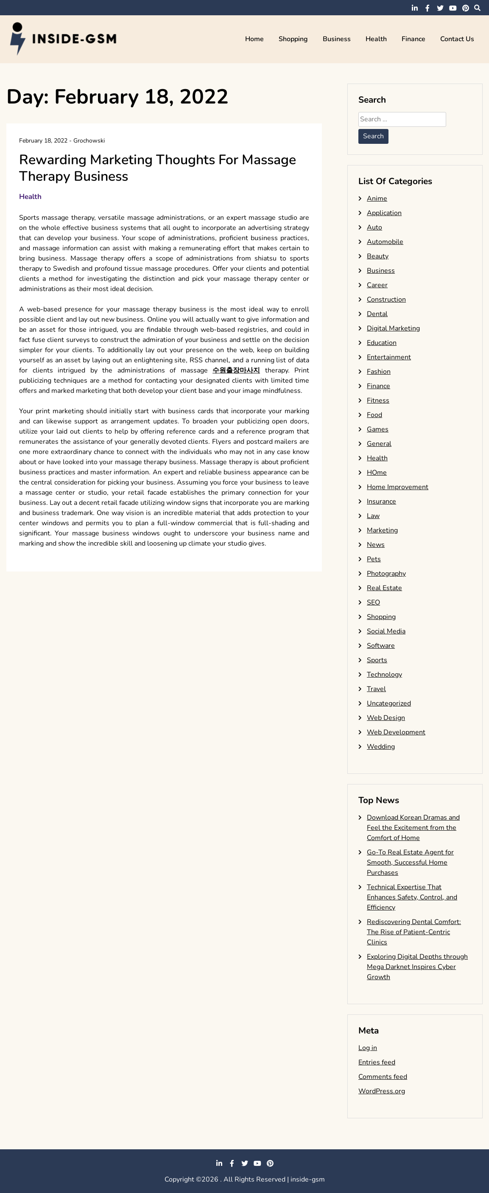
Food (374, 415)
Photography (386, 573)
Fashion (379, 371)
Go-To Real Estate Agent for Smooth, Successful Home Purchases (410, 862)
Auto (374, 227)
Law (373, 516)
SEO (373, 602)
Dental (377, 314)
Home (254, 39)
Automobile (385, 241)
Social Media (386, 631)
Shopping (293, 39)
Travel (376, 689)
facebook (427, 8)
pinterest (465, 8)
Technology (384, 674)
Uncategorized (389, 703)
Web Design (386, 718)
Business (337, 39)
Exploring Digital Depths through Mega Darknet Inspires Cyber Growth (417, 967)
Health (376, 39)
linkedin (415, 8)
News (376, 544)
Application (384, 213)
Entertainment (389, 357)
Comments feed (382, 1076)
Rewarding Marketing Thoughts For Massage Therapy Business (157, 168)
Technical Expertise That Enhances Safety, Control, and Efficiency (412, 897)
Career (377, 285)
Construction (386, 299)
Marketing (382, 530)
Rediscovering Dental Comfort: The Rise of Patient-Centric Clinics (414, 932)
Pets (374, 559)
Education (382, 342)
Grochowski (89, 141)
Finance (413, 39)
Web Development (396, 732)
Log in (367, 1048)
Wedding (381, 746)
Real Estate (384, 588)
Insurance (381, 501)
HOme (377, 472)
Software (381, 645)
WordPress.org (381, 1091)
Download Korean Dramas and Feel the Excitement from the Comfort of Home (413, 828)
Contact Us (457, 39)
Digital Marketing (393, 328)
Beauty (377, 256)
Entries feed (376, 1062)
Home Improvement (397, 487)
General (379, 443)
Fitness (378, 400)
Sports (377, 660)
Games (377, 429)
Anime (377, 198)
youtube (453, 8)
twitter (440, 8)
